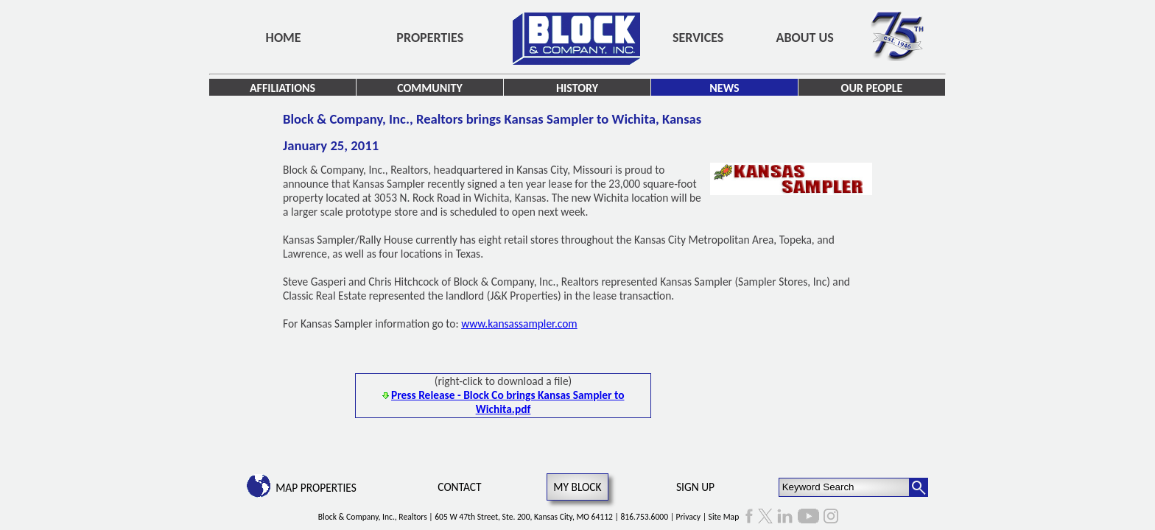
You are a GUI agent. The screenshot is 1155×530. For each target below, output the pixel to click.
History (577, 88)
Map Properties (316, 488)
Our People (872, 88)
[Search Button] (918, 487)
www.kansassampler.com (519, 324)
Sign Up (695, 487)
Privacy (688, 517)
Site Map (724, 517)
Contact (459, 487)
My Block (577, 487)
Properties (429, 37)
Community (430, 88)
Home (283, 37)
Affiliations (282, 88)
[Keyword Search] (844, 487)
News (724, 88)
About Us (805, 37)
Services (698, 37)
